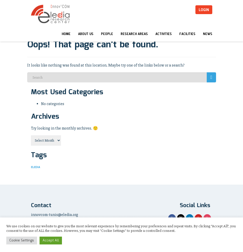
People (107, 34)
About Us (85, 34)
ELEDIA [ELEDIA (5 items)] (35, 167)
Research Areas (134, 34)
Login (204, 10)
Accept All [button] (51, 240)
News (207, 34)
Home (66, 34)
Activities (163, 34)
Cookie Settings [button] (21, 240)
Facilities (187, 34)
